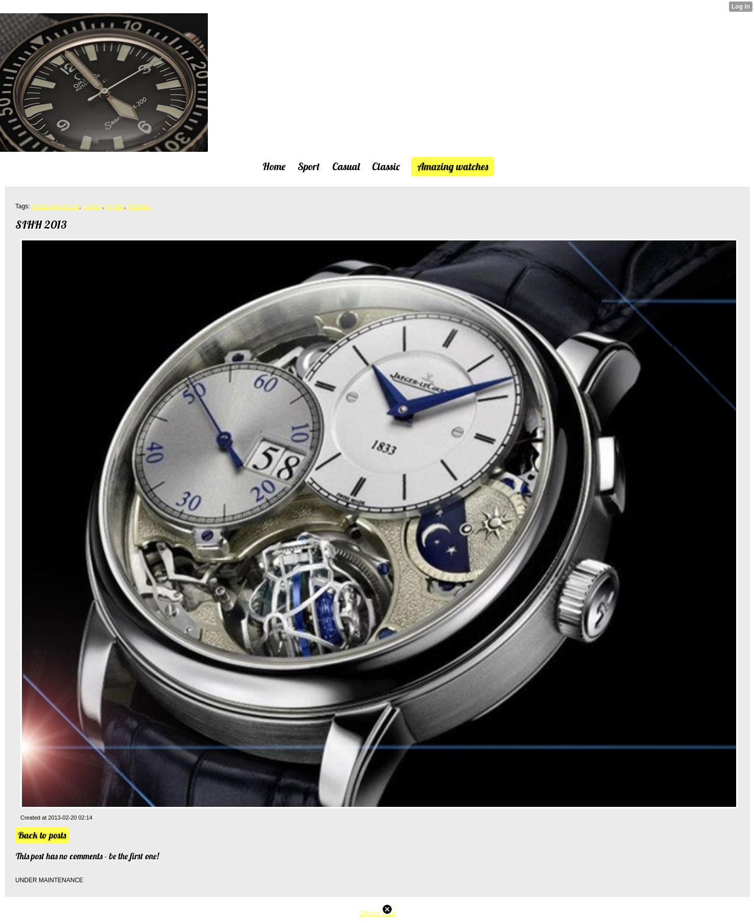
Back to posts (42, 835)
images (92, 206)
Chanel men (377, 913)
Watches (139, 206)
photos (114, 206)
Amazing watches (55, 206)
